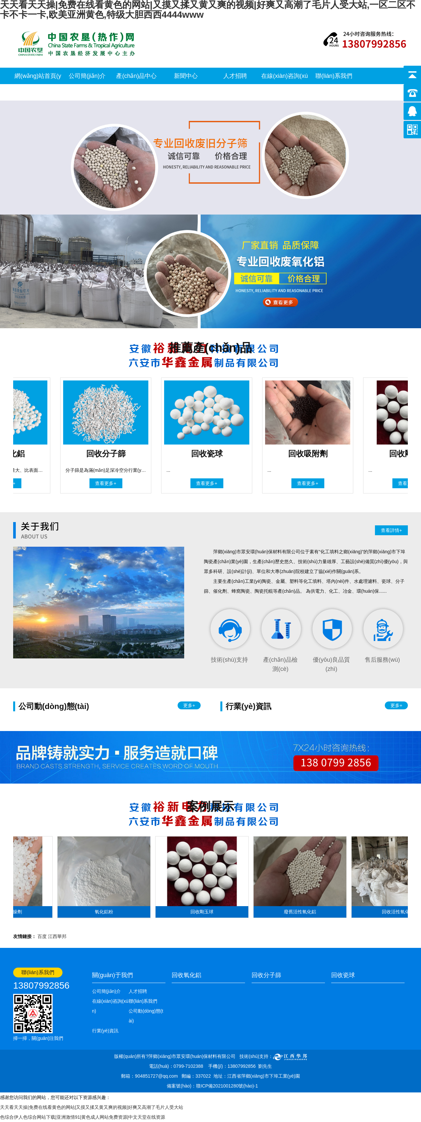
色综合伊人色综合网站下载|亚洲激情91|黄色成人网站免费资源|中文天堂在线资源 (82, 1117)
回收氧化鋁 (186, 975)
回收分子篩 (266, 975)
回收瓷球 (343, 975)
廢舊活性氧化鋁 (302, 911)
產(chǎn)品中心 (136, 76)
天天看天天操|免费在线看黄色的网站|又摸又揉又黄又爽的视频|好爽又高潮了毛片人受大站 (91, 1107)
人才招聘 (235, 76)
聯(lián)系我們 (333, 76)
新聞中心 (186, 76)
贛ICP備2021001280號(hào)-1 (227, 1085)
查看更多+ (107, 483)
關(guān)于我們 (112, 975)
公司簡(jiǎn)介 (87, 76)
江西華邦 (57, 936)
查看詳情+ (391, 530)
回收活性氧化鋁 (400, 911)
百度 (42, 936)
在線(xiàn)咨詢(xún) (284, 84)
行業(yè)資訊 (105, 1030)
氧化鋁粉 (106, 911)
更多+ (189, 705)
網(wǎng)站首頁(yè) (37, 84)
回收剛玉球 (203, 911)
